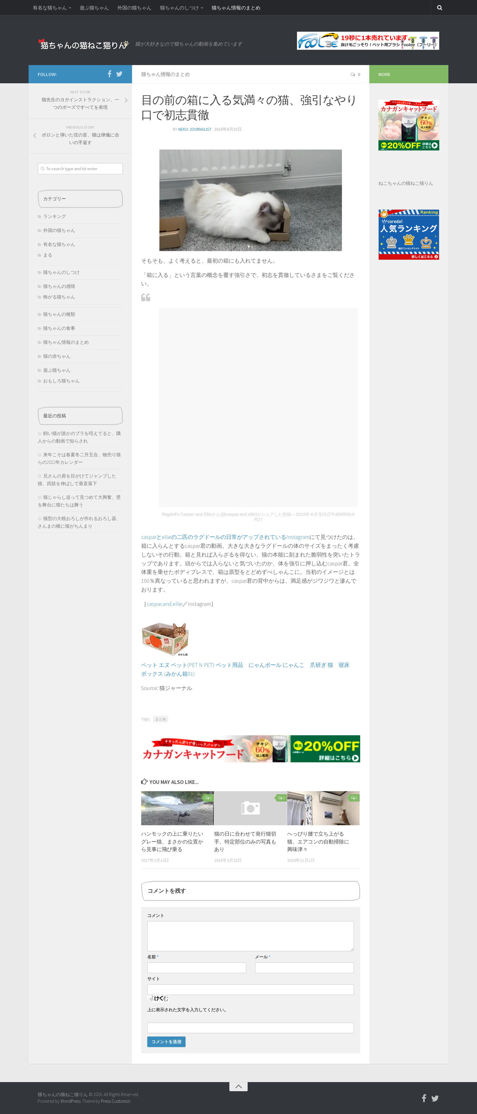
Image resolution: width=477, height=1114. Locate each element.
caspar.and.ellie (164, 603)
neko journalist (194, 129)
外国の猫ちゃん (134, 8)
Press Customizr (115, 1101)
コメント (155, 915)
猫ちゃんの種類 (59, 314)
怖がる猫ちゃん (59, 297)
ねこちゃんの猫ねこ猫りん (405, 183)
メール (262, 957)
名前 (152, 957)
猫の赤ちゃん (57, 356)
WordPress (71, 1101)
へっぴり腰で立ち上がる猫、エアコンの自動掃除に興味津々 (318, 841)
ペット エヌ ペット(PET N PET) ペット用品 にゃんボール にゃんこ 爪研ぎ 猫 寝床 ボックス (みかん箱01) (248, 665)
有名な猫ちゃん (50, 8)
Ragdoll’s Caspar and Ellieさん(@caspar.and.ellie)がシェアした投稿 (226, 514)
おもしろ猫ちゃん (61, 381)
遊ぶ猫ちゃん (94, 8)
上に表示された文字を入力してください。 (187, 1009)
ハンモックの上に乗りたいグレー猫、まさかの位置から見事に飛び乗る (172, 841)
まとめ (160, 719)
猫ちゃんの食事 (59, 328)
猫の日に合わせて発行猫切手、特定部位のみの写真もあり (245, 841)
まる (47, 255)
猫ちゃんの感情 (59, 286)
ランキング (54, 216)
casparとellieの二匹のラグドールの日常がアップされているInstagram (225, 536)
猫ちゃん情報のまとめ (236, 8)
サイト (153, 978)
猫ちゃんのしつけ (179, 8)
